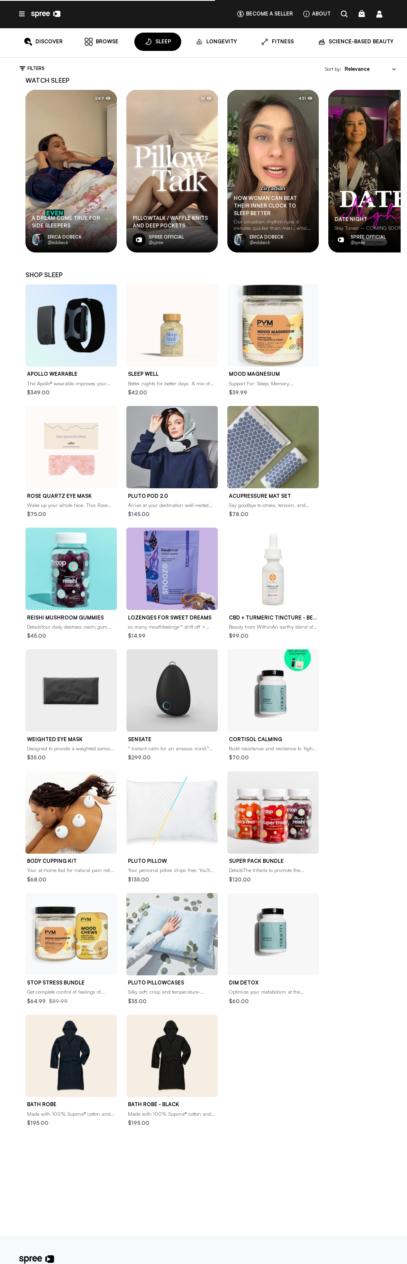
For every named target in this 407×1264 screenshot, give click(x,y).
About (316, 14)
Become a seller (264, 14)
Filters (32, 68)
